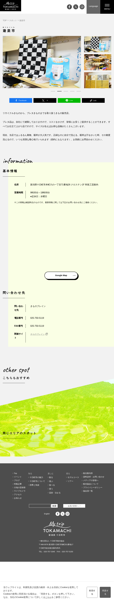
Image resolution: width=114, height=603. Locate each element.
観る (51, 516)
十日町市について (37, 520)
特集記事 (18, 524)
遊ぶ (51, 520)
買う (51, 528)
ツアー (70, 520)
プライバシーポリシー (92, 528)
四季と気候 (34, 524)
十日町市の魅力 (36, 516)
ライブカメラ (20, 531)
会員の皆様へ (73, 547)
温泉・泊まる (55, 531)
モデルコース (73, 516)
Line (69, 101)
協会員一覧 (88, 531)
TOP (5, 20)
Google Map (61, 276)
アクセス (18, 535)
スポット (13, 20)
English (47, 555)
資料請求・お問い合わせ (93, 516)
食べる (52, 524)
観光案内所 (88, 512)
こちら (48, 597)
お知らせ (18, 539)
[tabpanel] (42, 62)
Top (15, 512)
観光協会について (90, 524)
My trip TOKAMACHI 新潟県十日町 (13, 7)
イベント (18, 516)
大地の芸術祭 (20, 528)
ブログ (17, 520)
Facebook (20, 101)
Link (93, 101)
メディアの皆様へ (90, 520)
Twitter (44, 101)
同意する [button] (105, 592)
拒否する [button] (91, 592)
